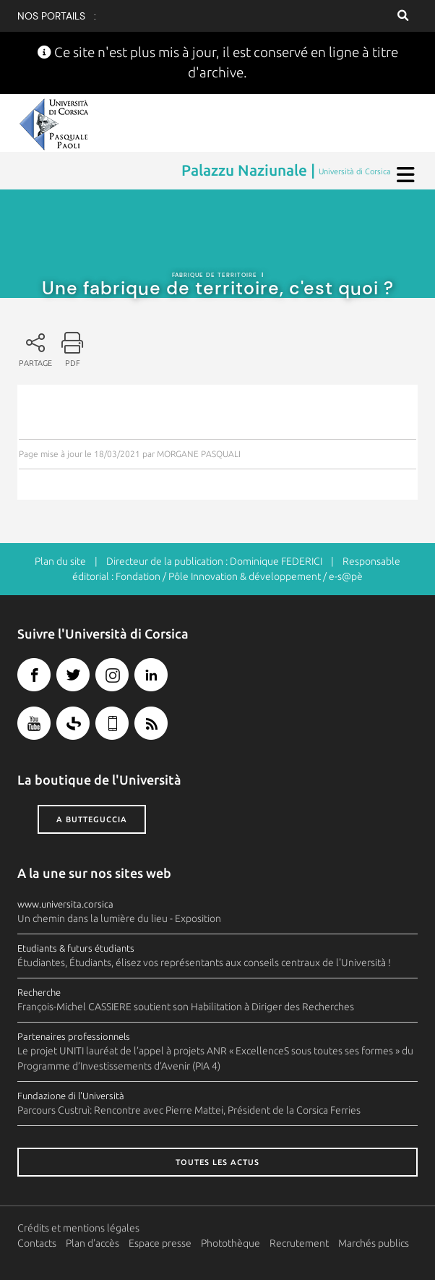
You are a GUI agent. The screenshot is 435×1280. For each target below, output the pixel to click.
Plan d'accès (92, 1243)
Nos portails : (56, 15)
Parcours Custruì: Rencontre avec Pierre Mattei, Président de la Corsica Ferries (189, 1110)
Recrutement (299, 1243)
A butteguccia (91, 819)
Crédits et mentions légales (78, 1228)
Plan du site (60, 561)
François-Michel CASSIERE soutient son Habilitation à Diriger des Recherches (185, 1006)
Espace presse (160, 1243)
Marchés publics (373, 1243)
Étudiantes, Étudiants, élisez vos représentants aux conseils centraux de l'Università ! (204, 962)
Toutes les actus (217, 1162)
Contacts (36, 1243)
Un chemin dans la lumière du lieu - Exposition (119, 918)
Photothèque (230, 1243)
